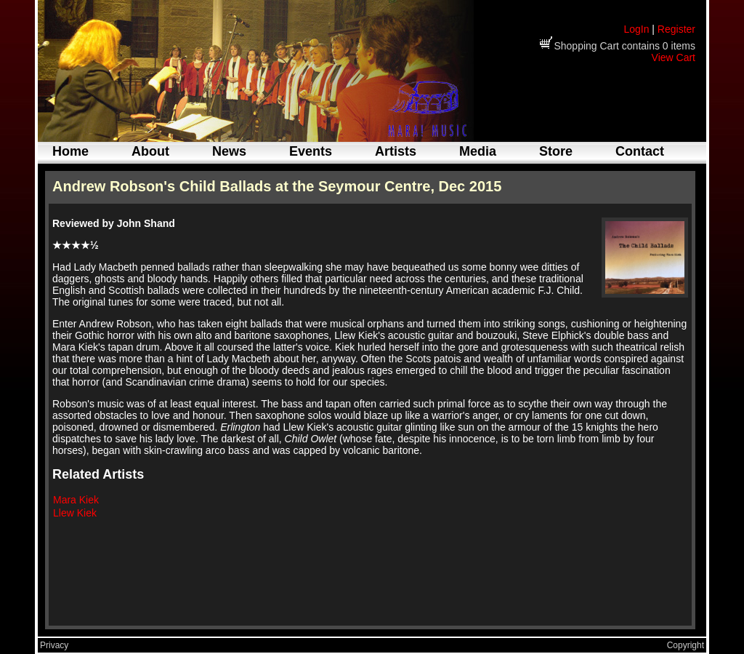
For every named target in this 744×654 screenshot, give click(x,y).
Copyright (685, 645)
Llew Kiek (75, 513)
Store (556, 151)
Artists (395, 151)
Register (676, 29)
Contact (639, 151)
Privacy (54, 645)
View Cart (673, 57)
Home (70, 151)
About (150, 151)
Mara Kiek (76, 500)
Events (310, 151)
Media (477, 151)
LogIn (636, 29)
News (229, 151)
